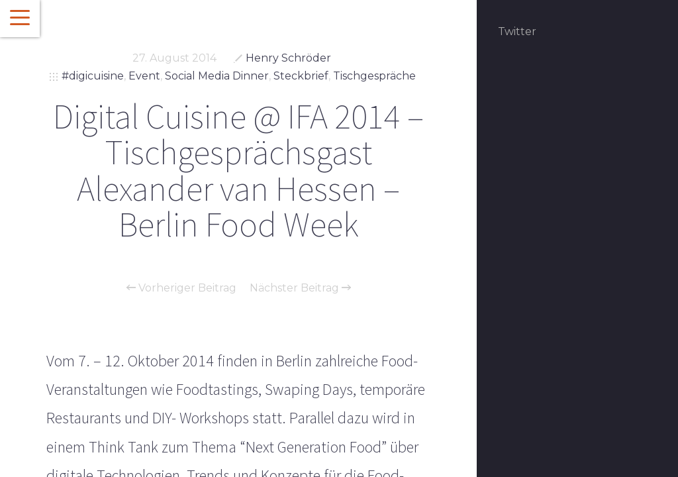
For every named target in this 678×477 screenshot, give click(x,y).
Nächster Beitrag (300, 288)
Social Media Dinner (217, 76)
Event (144, 76)
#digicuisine (93, 76)
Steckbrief (300, 76)
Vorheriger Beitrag (181, 288)
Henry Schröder (288, 58)
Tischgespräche (374, 76)
